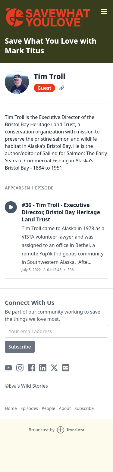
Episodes (29, 408)
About (65, 408)
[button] (11, 207)
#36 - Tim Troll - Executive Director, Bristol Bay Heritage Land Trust (61, 212)
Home (11, 408)
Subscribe (19, 346)
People (48, 408)
